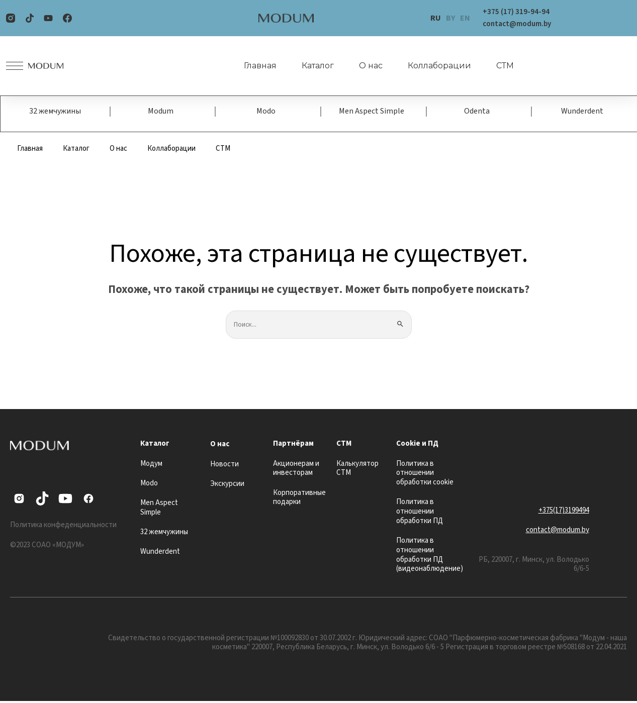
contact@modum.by (557, 532)
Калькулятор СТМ (357, 470)
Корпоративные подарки (299, 499)
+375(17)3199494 (563, 512)
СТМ (499, 66)
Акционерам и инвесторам (296, 470)
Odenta (477, 112)
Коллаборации (433, 66)
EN (465, 18)
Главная (254, 66)
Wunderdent (582, 112)
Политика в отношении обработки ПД (419, 513)
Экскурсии (227, 485)
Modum (160, 112)
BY (450, 18)
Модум (151, 465)
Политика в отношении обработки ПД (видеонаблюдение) (429, 556)
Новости (224, 465)
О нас (365, 66)
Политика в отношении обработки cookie (424, 474)
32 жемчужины (55, 112)
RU (435, 18)
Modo (266, 112)
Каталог (312, 66)
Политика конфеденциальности (63, 527)
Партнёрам (293, 445)
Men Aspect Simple (371, 112)
